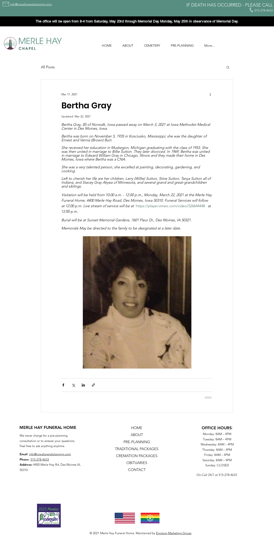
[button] (128, 44)
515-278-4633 (39, 459)
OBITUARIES (136, 463)
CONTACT (137, 470)
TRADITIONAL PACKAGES (136, 449)
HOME (136, 428)
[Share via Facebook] (63, 385)
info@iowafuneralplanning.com (50, 454)
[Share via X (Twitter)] (73, 385)
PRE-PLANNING (137, 442)
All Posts (48, 67)
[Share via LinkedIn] (83, 385)
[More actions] (210, 94)
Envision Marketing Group (173, 533)
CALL (267, 5)
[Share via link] (93, 385)
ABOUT (137, 435)
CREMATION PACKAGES (136, 456)
